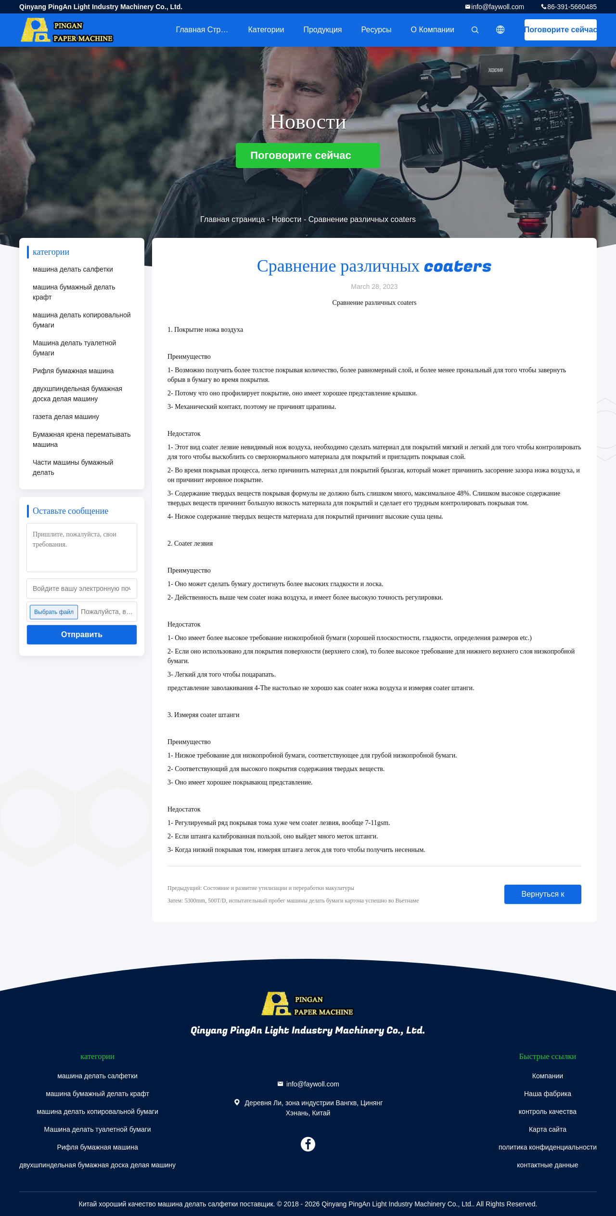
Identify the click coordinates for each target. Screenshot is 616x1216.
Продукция (322, 30)
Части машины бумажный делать (73, 467)
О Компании (432, 30)
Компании (547, 1076)
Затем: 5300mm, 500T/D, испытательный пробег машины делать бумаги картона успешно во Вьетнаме (293, 900)
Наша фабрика (547, 1094)
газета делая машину (66, 416)
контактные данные (547, 1165)
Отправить (82, 634)
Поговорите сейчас (561, 30)
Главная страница (207, 30)
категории (266, 30)
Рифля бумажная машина (73, 371)
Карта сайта (547, 1129)
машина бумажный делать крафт (74, 292)
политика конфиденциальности (548, 1147)
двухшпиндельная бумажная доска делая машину (77, 394)
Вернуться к (542, 894)
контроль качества (548, 1111)
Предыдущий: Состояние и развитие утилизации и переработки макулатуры (260, 888)
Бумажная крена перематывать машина (82, 439)
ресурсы (376, 30)
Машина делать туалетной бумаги (74, 348)
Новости (287, 219)
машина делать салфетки (73, 269)
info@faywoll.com (497, 7)
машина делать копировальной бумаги (82, 320)
